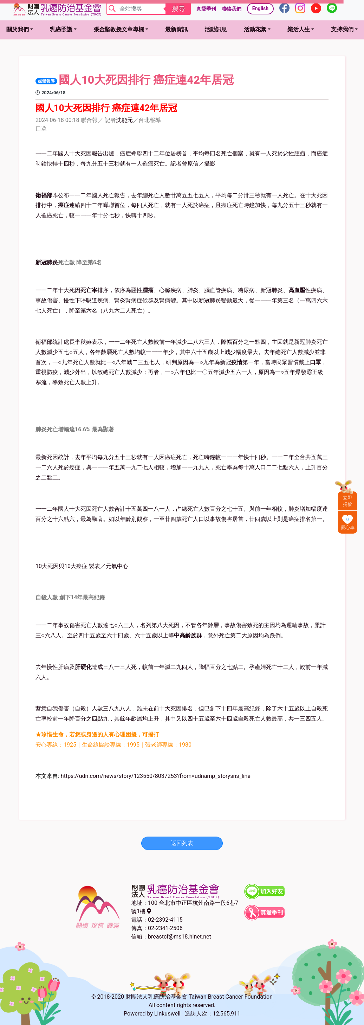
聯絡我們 (231, 9)
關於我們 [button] (17, 29)
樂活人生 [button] (298, 29)
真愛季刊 (206, 9)
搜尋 (178, 9)
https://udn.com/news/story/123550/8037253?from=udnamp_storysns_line (156, 776)
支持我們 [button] (342, 29)
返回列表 (182, 843)
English (260, 8)
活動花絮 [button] (255, 29)
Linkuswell (167, 1013)
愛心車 (348, 527)
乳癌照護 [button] (61, 29)
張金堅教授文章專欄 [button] (118, 29)
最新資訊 (176, 29)
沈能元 (124, 120)
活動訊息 (215, 29)
